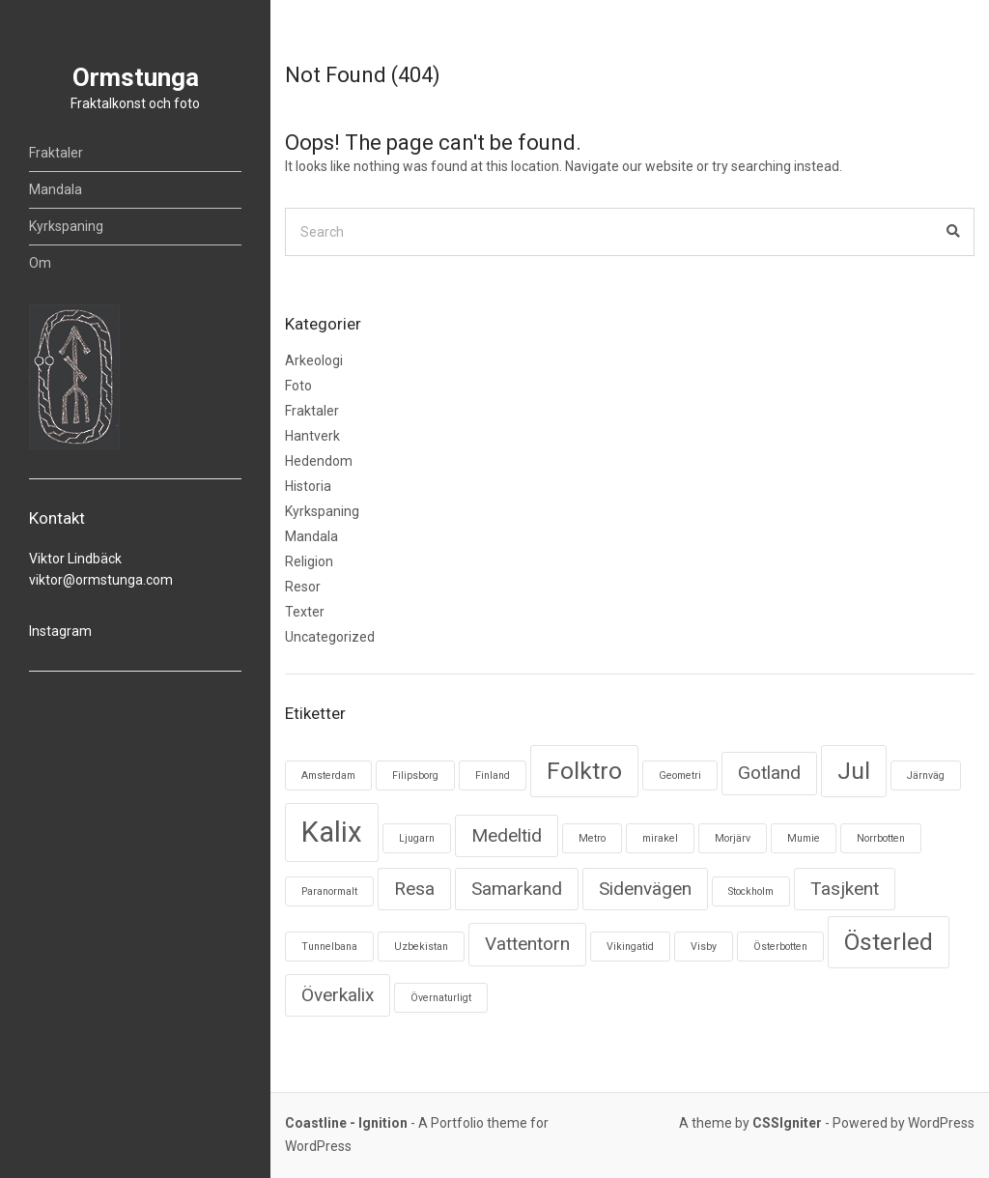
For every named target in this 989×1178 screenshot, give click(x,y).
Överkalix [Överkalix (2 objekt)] (337, 995)
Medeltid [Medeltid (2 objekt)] (506, 835)
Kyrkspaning (66, 226)
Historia (308, 486)
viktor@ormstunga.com (101, 580)
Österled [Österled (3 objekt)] (888, 942)
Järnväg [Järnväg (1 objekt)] (926, 775)
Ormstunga (135, 77)
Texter (305, 611)
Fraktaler (56, 152)
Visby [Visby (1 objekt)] (704, 946)
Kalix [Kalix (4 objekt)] (331, 832)
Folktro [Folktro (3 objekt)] (584, 771)
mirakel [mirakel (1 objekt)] (660, 838)
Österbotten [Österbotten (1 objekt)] (780, 946)
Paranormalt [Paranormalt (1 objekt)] (329, 891)
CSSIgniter (787, 1123)
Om (40, 263)
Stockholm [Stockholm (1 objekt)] (751, 891)
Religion (309, 561)
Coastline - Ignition (346, 1123)
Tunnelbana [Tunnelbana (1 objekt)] (329, 946)
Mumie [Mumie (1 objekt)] (803, 838)
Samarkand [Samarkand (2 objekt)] (516, 888)
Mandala (55, 189)
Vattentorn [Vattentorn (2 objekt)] (527, 944)
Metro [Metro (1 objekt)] (592, 838)
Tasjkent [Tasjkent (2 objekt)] (844, 888)
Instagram (60, 631)
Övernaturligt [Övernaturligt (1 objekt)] (440, 997)
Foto (298, 385)
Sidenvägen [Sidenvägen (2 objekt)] (645, 888)
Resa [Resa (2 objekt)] (414, 888)
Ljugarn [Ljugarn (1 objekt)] (417, 838)
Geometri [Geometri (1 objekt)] (680, 775)
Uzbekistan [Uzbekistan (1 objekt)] (421, 946)
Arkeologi (314, 360)
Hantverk (312, 436)
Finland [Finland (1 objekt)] (492, 775)
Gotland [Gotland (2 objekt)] (769, 772)
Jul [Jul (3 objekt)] (853, 771)
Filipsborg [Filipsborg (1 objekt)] (415, 775)
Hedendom (319, 461)
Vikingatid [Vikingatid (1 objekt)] (630, 946)
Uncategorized (330, 637)
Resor (303, 586)
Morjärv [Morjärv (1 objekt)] (732, 838)
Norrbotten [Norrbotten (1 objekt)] (881, 838)
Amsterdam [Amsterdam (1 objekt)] (328, 775)
